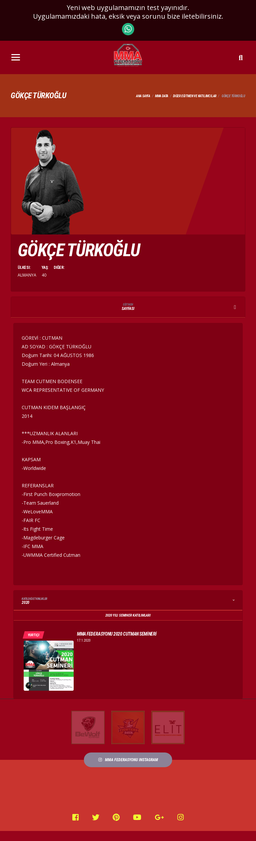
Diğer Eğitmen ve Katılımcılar (194, 96)
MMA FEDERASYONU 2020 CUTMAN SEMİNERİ (117, 634)
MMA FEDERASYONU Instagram (128, 760)
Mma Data (161, 96)
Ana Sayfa (143, 96)
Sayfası (128, 307)
